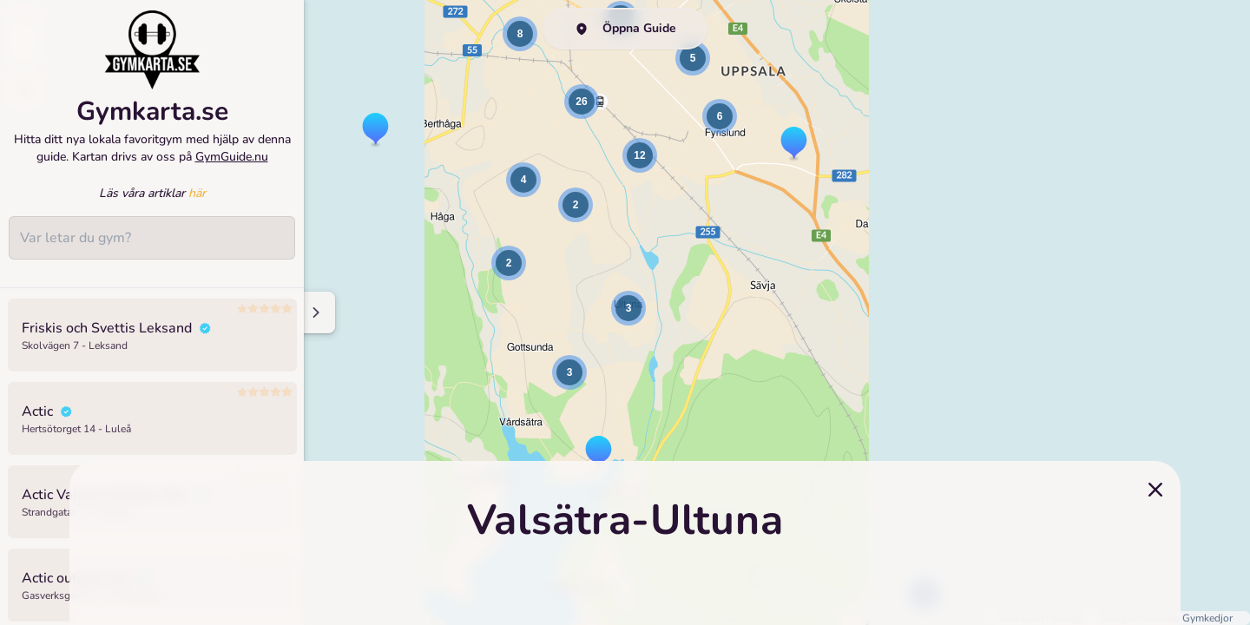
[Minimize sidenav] (314, 312)
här (197, 203)
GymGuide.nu (231, 166)
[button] (375, 130)
